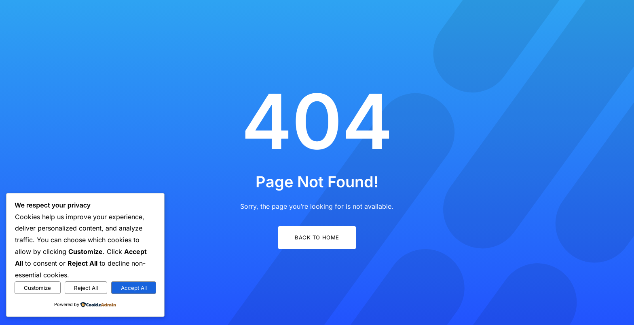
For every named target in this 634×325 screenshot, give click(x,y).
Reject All (86, 288)
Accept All (134, 288)
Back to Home (317, 237)
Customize (37, 288)
